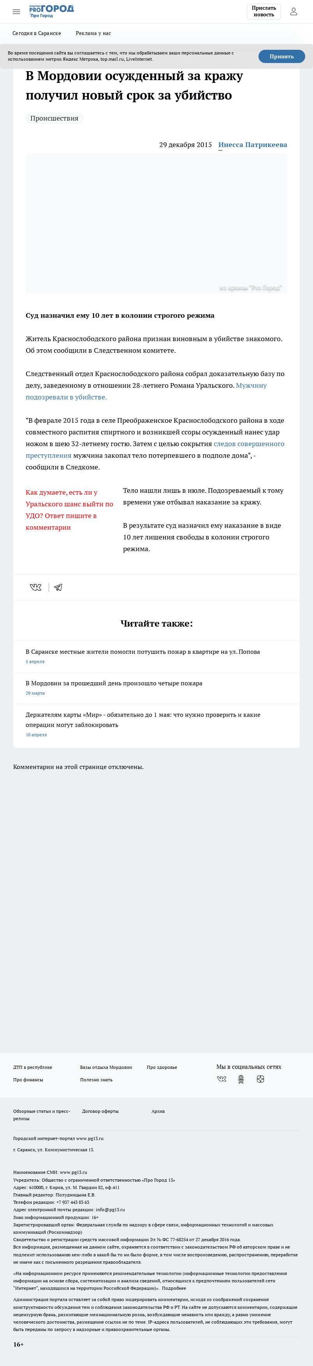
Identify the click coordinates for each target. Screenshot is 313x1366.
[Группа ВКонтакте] (221, 1079)
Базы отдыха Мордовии (106, 1067)
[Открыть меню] (16, 11)
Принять (282, 56)
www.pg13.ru (90, 1138)
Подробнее (174, 1288)
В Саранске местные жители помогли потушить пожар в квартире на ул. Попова (156, 657)
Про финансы (28, 1079)
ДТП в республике (32, 1067)
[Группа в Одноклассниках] (241, 1079)
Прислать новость (264, 11)
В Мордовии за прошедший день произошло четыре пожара (156, 688)
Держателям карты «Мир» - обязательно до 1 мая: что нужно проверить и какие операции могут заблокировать (156, 725)
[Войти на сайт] (293, 11)
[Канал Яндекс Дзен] (260, 1079)
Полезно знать (96, 1079)
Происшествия (54, 118)
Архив (158, 1111)
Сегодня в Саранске (36, 33)
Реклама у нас (93, 33)
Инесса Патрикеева (252, 144)
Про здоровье (162, 1067)
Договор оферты (100, 1111)
